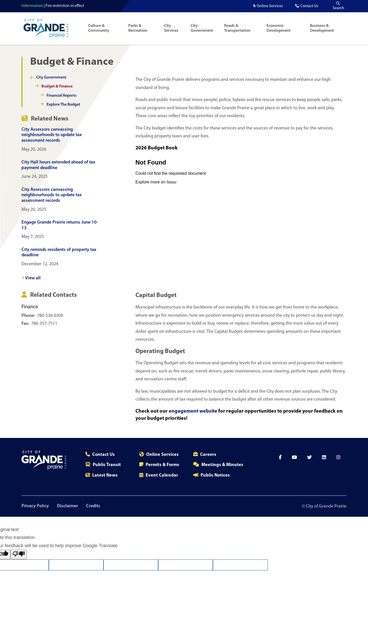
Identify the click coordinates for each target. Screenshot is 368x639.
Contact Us (309, 6)
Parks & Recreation (137, 28)
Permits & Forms (162, 464)
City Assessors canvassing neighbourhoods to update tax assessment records (51, 135)
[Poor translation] (18, 554)
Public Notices (215, 475)
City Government (202, 28)
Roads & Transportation (237, 28)
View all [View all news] (31, 278)
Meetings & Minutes (222, 464)
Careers (208, 454)
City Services (171, 28)
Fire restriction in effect (64, 6)
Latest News (105, 475)
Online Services (270, 6)
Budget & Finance (57, 86)
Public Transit (107, 464)
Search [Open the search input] (338, 6)
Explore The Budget (63, 105)
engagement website (193, 411)
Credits (93, 506)
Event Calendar (162, 475)
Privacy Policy (35, 506)
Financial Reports (62, 96)
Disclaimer (67, 506)
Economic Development (279, 28)
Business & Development (322, 28)
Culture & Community (98, 28)
